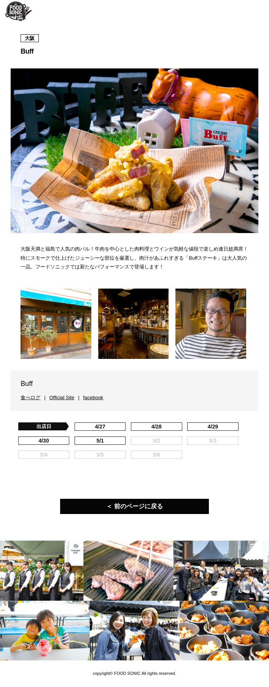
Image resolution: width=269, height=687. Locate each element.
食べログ (30, 397)
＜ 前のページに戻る (134, 506)
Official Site (62, 397)
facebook (93, 397)
